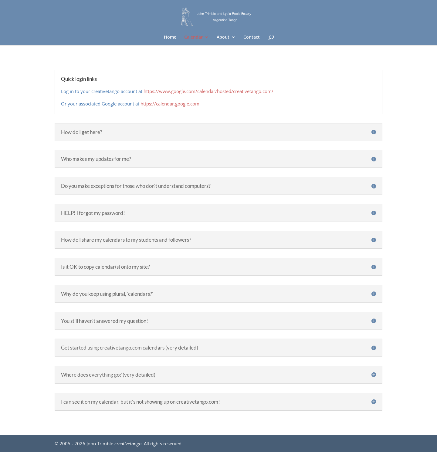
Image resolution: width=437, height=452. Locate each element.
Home (170, 37)
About (223, 37)
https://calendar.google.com (170, 104)
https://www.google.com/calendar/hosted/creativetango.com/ (208, 91)
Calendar (193, 37)
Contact (251, 37)
